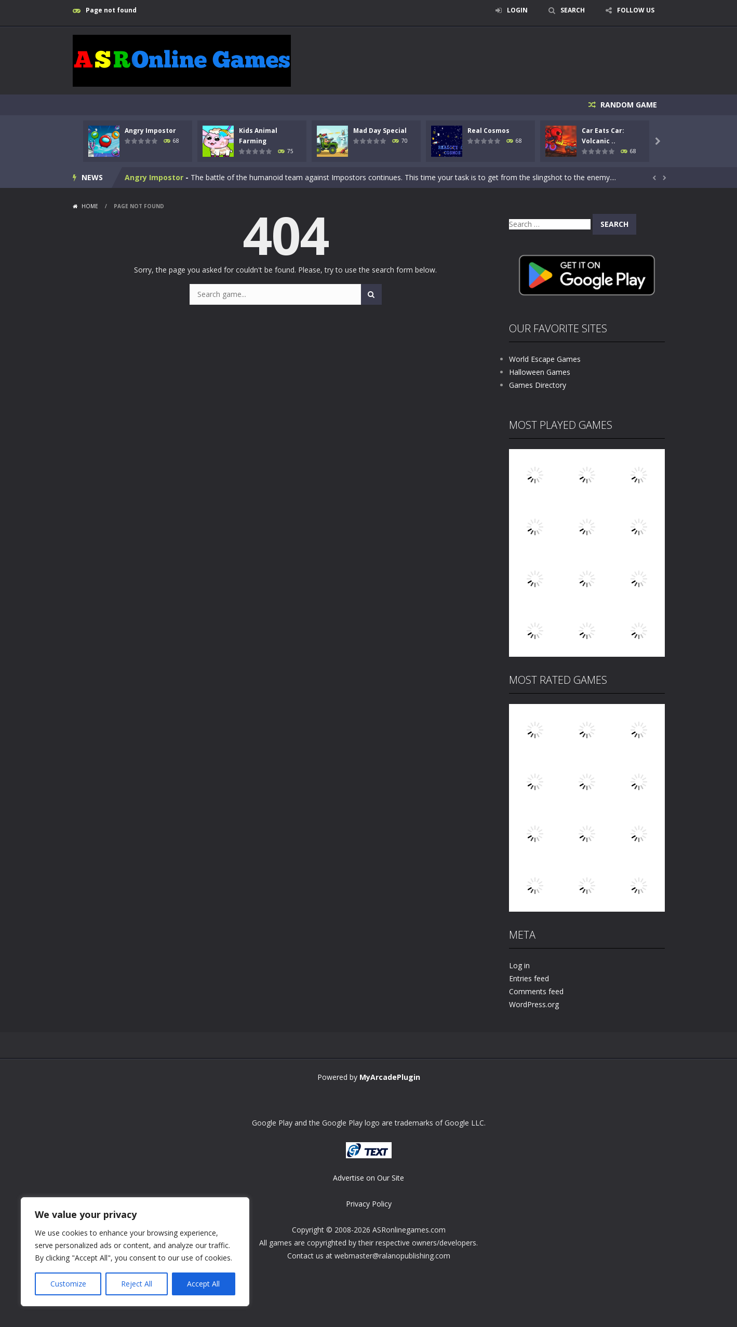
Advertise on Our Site (368, 1178)
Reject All (136, 1284)
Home (90, 206)
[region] (135, 1251)
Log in (519, 965)
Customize (68, 1284)
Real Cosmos (488, 130)
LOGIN (517, 10)
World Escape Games (545, 359)
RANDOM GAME (627, 105)
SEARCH (572, 10)
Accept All (203, 1284)
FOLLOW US (635, 10)
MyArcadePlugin (389, 1077)
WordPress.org (534, 1004)
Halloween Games (539, 372)
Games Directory (537, 385)
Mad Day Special (380, 130)
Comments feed (536, 991)
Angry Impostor (150, 130)
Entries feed (529, 978)
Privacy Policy (369, 1204)
